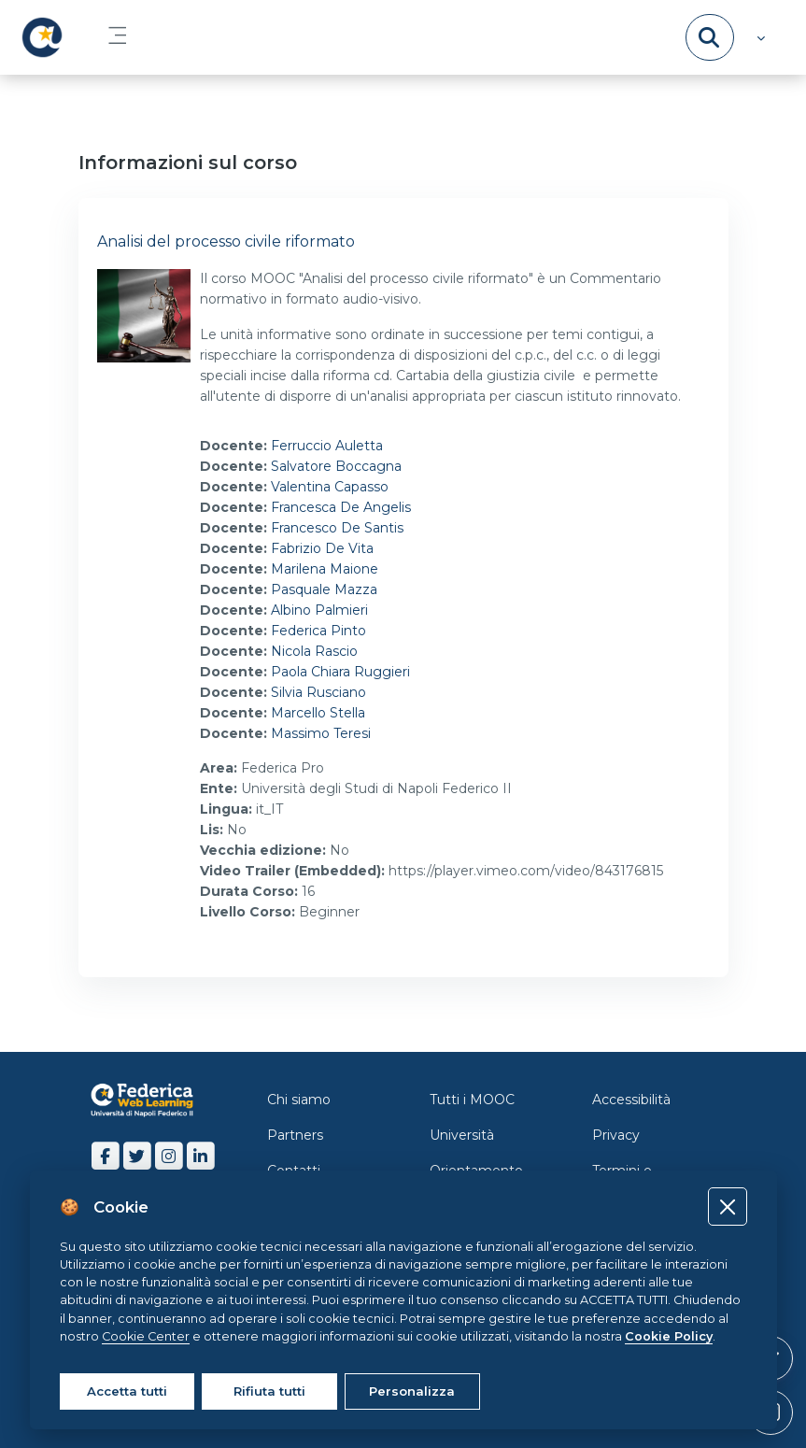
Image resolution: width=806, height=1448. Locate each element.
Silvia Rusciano (318, 692)
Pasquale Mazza (324, 589)
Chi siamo (299, 1099)
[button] (759, 37)
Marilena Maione (324, 569)
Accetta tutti (127, 1391)
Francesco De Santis (337, 527)
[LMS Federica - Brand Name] (42, 37)
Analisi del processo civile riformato (226, 241)
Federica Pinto (318, 630)
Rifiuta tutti (269, 1391)
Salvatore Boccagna (336, 466)
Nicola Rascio (314, 651)
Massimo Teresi (321, 733)
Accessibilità (631, 1099)
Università (462, 1135)
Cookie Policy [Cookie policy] (669, 1336)
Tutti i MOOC (472, 1099)
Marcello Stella (318, 712)
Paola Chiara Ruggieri (340, 671)
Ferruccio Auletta (327, 445)
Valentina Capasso (330, 486)
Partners (295, 1135)
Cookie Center (146, 1336)
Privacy (616, 1135)
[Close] (727, 1206)
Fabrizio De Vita (322, 548)
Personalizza (412, 1391)
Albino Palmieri (319, 610)
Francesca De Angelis (341, 507)
